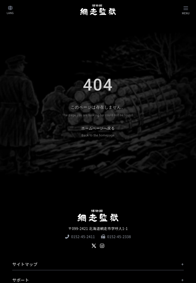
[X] (93, 245)
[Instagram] (102, 245)
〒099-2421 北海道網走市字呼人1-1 (98, 228)
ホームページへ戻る (98, 132)
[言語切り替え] (10, 9)
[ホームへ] (98, 9)
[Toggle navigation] (186, 10)
